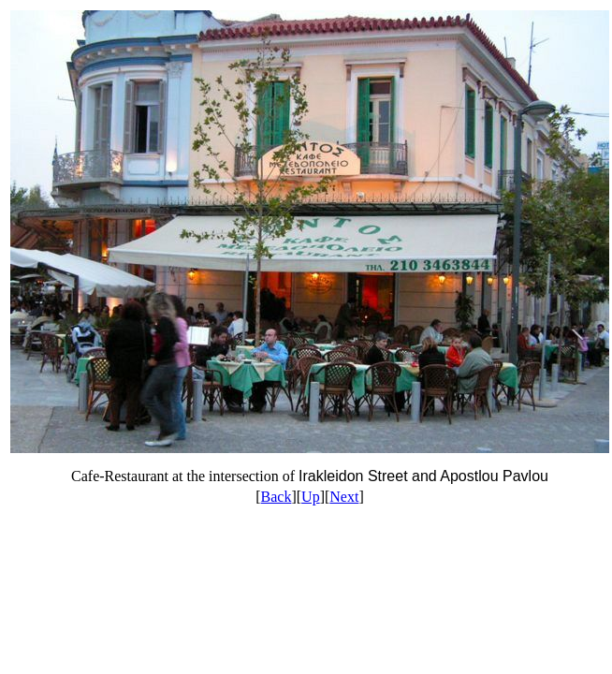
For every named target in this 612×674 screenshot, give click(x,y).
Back (276, 497)
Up (310, 497)
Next (343, 497)
